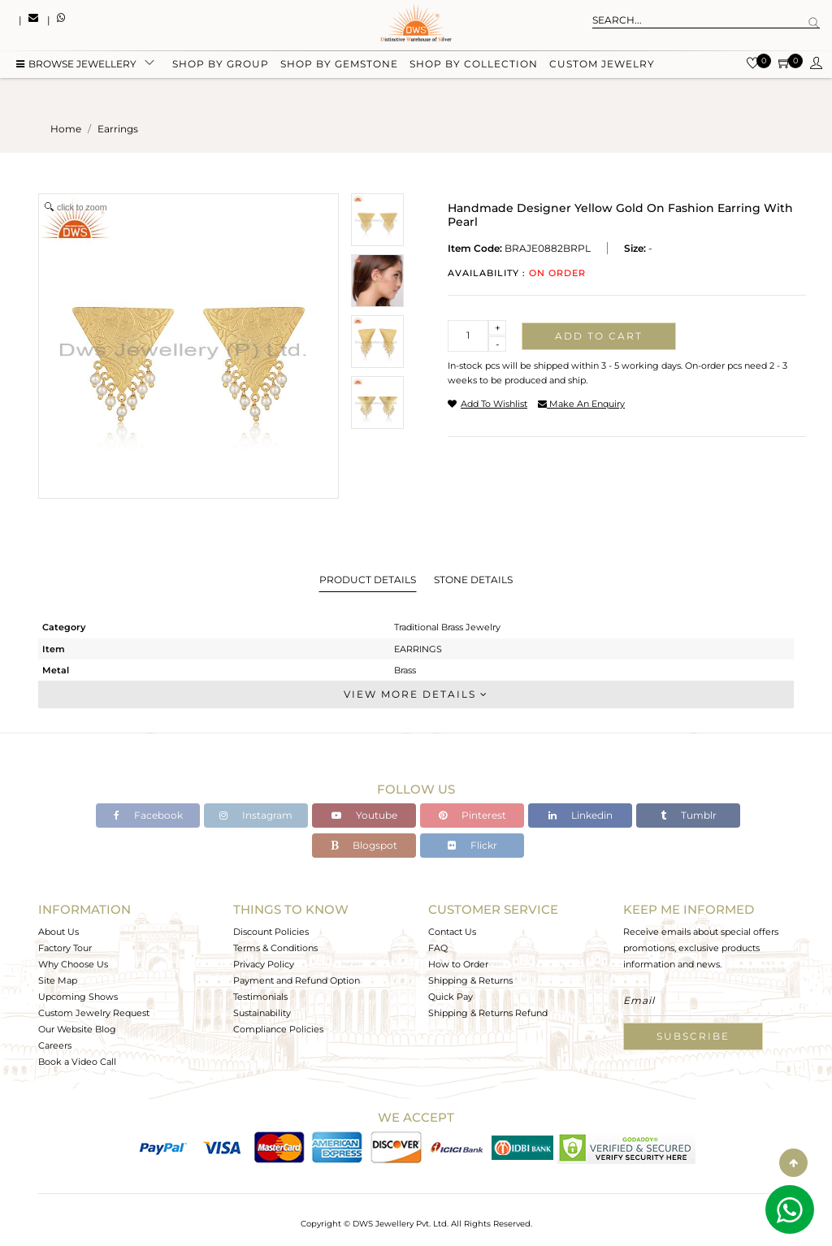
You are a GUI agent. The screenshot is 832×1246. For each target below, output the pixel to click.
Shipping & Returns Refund (488, 1013)
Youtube (364, 815)
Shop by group (220, 67)
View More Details (416, 694)
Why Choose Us (73, 964)
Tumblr (689, 815)
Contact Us (452, 931)
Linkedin (580, 815)
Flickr (472, 845)
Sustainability (262, 1013)
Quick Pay (450, 996)
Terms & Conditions (275, 948)
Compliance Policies (278, 1029)
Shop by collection (474, 67)
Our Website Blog (77, 1029)
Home (65, 129)
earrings (118, 129)
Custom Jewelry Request (94, 1013)
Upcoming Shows (78, 996)
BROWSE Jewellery (76, 67)
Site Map (57, 980)
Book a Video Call (77, 1061)
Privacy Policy (263, 964)
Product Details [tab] (367, 579)
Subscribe (693, 1036)
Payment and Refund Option (296, 980)
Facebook (148, 815)
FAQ (438, 948)
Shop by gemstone (339, 67)
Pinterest (472, 815)
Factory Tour (65, 948)
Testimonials (260, 996)
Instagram (255, 815)
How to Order (458, 964)
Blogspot (364, 845)
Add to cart (599, 336)
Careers (55, 1045)
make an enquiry (581, 403)
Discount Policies (271, 931)
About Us (58, 931)
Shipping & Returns (470, 980)
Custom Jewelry (602, 67)
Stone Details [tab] (473, 579)
